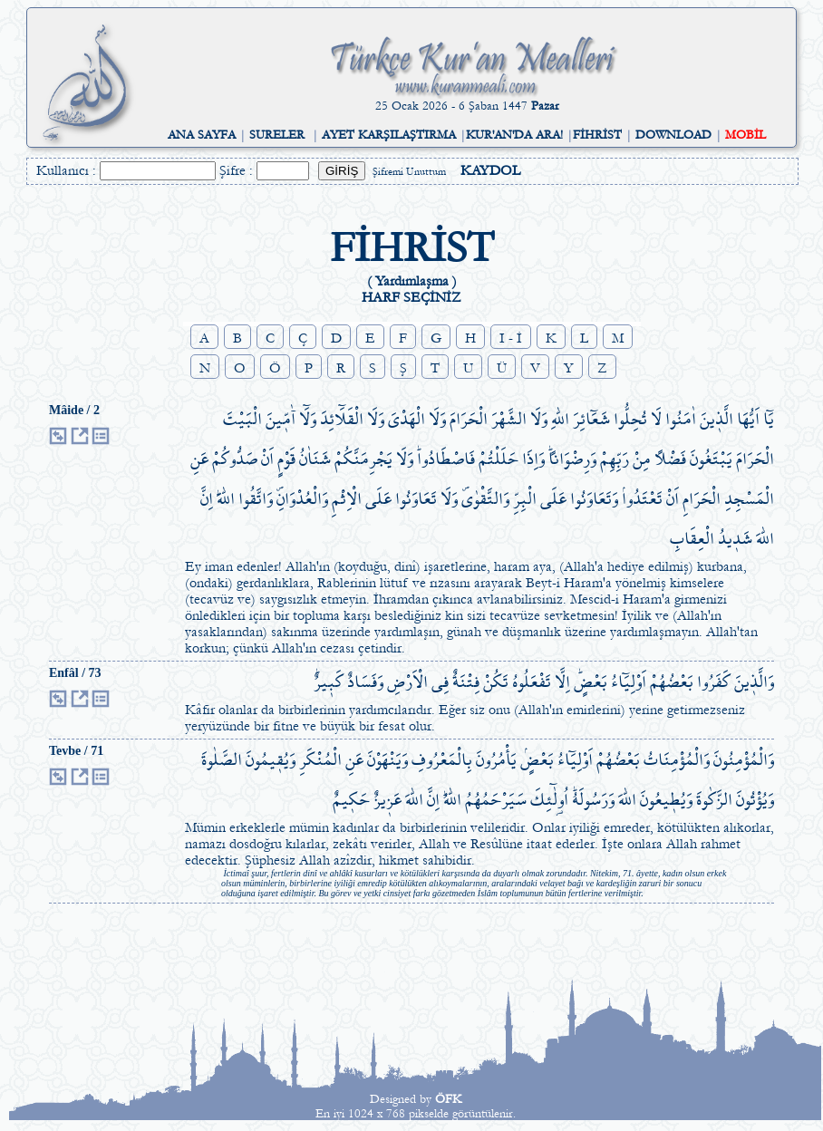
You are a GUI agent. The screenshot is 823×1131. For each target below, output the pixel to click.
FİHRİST (597, 135)
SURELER (277, 135)
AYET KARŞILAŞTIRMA (389, 135)
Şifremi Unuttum (409, 172)
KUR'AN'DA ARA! (514, 135)
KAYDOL (490, 170)
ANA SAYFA (202, 135)
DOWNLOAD (673, 135)
